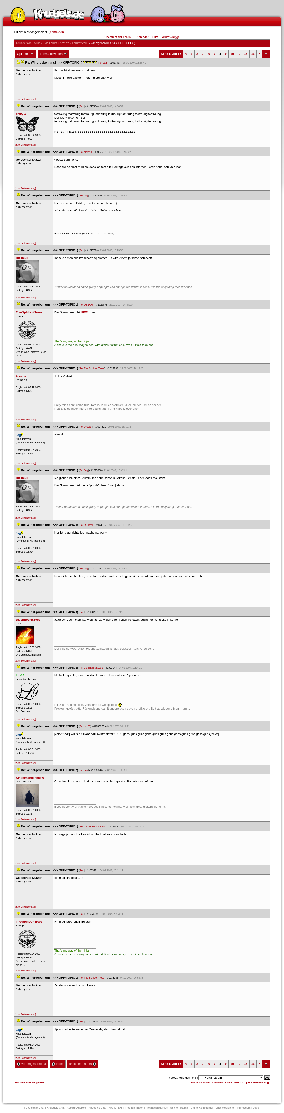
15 (245, 54)
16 (253, 54)
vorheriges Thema (31, 1064)
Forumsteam (79, 43)
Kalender (142, 37)
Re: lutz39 (85, 726)
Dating (184, 1107)
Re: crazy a (86, 151)
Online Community (202, 1107)
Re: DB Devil (87, 304)
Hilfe (155, 37)
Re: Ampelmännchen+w (93, 826)
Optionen (25, 54)
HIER (84, 312)
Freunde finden (134, 1107)
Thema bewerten (53, 54)
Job (256, 1107)
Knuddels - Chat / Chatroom (228, 1082)
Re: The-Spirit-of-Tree (92, 368)
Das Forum (50, 43)
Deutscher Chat (35, 1107)
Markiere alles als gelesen (30, 1082)
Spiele (174, 1107)
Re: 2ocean (86, 426)
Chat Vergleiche (225, 1107)
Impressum (244, 1107)
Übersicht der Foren (117, 37)
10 (232, 54)
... (203, 54)
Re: (82, 106)
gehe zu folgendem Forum (183, 1077)
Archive (64, 43)
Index (57, 1064)
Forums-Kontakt (200, 1082)
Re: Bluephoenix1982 (91, 667)
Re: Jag (102, 62)
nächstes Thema (82, 1064)
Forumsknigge (170, 37)
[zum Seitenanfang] (25, 99)
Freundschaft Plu (157, 1107)
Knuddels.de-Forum (28, 43)
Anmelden (56, 32)
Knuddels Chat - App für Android (66, 1107)
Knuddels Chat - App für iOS (106, 1107)
